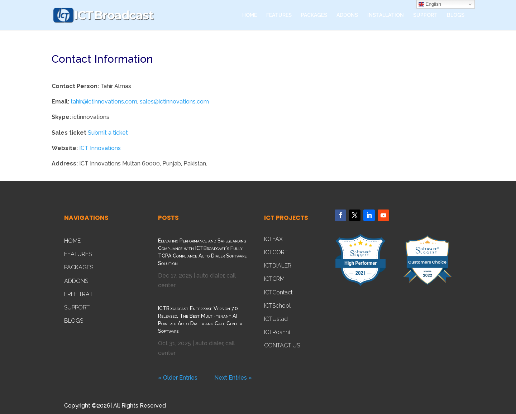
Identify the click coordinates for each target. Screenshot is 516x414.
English (430, 4)
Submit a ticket (108, 132)
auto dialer (210, 275)
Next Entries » (233, 377)
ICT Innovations (100, 148)
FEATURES (279, 15)
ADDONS (347, 15)
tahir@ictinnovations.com (104, 101)
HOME (249, 15)
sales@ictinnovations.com (174, 101)
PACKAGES (314, 15)
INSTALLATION (385, 15)
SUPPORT (425, 15)
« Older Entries (177, 377)
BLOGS (455, 15)
